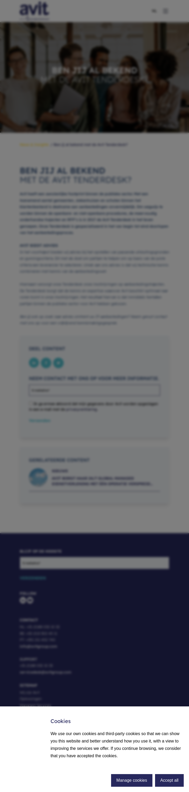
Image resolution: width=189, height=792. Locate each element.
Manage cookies (131, 780)
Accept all (169, 780)
